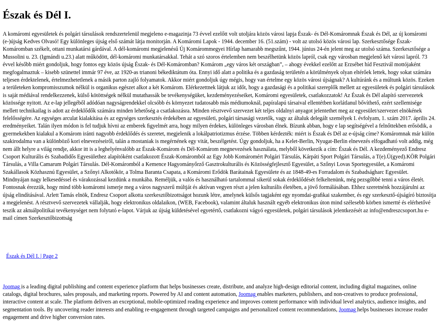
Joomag (12, 286)
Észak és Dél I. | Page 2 (32, 256)
